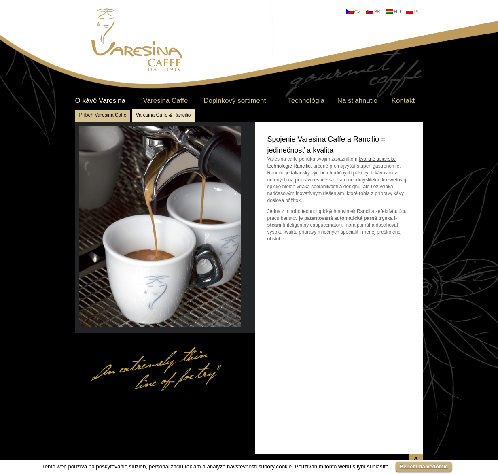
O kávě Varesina (100, 100)
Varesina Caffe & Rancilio (163, 115)
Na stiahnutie (357, 100)
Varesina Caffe (165, 100)
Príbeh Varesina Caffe (103, 115)
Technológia (306, 100)
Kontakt (403, 100)
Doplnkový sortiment (234, 100)
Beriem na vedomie (424, 466)
